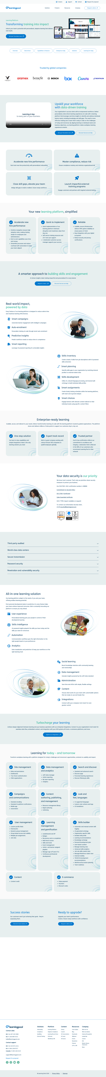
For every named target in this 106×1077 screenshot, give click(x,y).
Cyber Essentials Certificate (65, 497)
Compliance (40, 1031)
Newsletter (74, 1041)
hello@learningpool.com (13, 1039)
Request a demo (92, 8)
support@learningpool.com (13, 1055)
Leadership (84, 1036)
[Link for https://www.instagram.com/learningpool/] (11, 1062)
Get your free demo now (16, 36)
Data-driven (27, 50)
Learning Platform (52, 1029)
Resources (68, 8)
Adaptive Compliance (53, 1031)
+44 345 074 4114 (13, 1046)
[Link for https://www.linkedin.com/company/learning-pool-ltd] (18, 1062)
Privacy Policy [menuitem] (56, 1073)
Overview (15, 50)
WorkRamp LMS (51, 1038)
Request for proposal (91, 2)
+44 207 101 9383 (13, 1034)
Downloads (74, 1034)
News (83, 1047)
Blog (73, 1031)
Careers (59, 2)
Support (69, 2)
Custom (63, 1031)
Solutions (48, 8)
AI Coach (63, 1036)
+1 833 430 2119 (16, 1051)
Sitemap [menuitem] (65, 1073)
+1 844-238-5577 (13, 1048)
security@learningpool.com (68, 507)
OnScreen (50, 1036)
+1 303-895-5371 (13, 1036)
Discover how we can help (85, 133)
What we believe (86, 1031)
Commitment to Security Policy (66, 490)
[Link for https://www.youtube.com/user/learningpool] (14, 1062)
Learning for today (88, 50)
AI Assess (63, 1038)
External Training (41, 1036)
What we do (85, 1029)
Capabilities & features (43, 50)
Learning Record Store (53, 1034)
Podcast (74, 1043)
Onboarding (40, 1029)
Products (58, 8)
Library (62, 1029)
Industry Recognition (87, 1034)
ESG (83, 1041)
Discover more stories (19, 924)
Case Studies (75, 1029)
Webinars (74, 1036)
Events (73, 1038)
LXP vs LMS (74, 1045)
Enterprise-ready (60, 50)
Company (78, 8)
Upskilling (39, 1034)
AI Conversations (65, 1034)
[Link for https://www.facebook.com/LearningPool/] (7, 1062)
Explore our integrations (53, 734)
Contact (78, 2)
